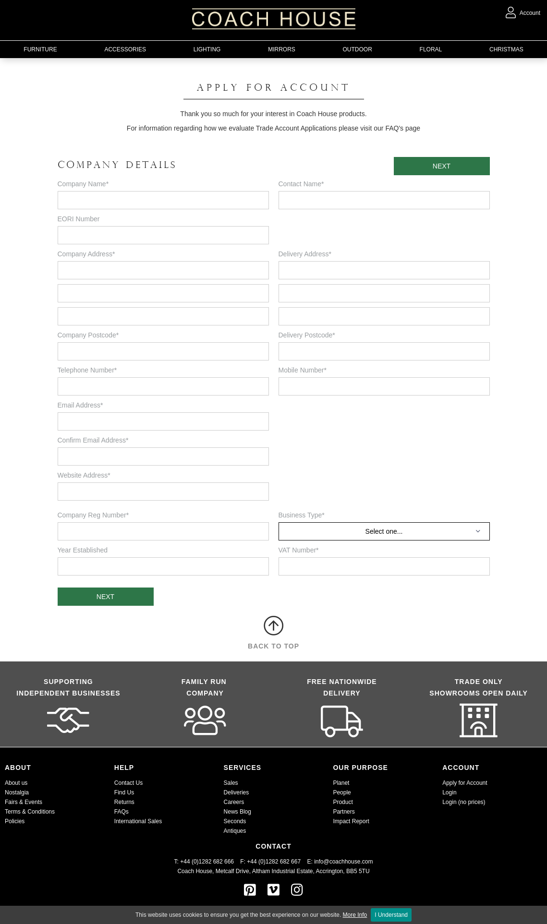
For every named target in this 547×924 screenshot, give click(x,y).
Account (523, 13)
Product (343, 802)
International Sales (138, 821)
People (342, 792)
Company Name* (83, 184)
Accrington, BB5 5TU (343, 871)
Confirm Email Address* (93, 440)
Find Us (124, 792)
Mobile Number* (303, 370)
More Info (355, 915)
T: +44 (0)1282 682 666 (207, 861)
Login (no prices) (463, 802)
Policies (14, 821)
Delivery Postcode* (307, 335)
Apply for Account (464, 783)
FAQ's (394, 128)
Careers (234, 802)
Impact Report (351, 821)
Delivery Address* (305, 254)
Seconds (235, 821)
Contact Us (128, 783)
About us (16, 783)
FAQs (121, 811)
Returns (124, 802)
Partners (343, 811)
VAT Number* (299, 550)
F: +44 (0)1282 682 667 (270, 861)
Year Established (83, 550)
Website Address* (84, 475)
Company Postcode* (88, 335)
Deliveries (236, 792)
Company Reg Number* (93, 515)
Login (449, 792)
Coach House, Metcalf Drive (213, 871)
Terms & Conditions (30, 811)
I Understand (391, 915)
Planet (341, 783)
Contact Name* (301, 184)
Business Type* (302, 515)
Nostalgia (17, 792)
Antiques (235, 831)
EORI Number (79, 219)
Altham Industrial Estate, (283, 871)
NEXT (441, 166)
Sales (231, 783)
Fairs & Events (23, 802)
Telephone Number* (87, 370)
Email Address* (80, 405)
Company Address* (86, 254)
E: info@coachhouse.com (340, 861)
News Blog (237, 811)
